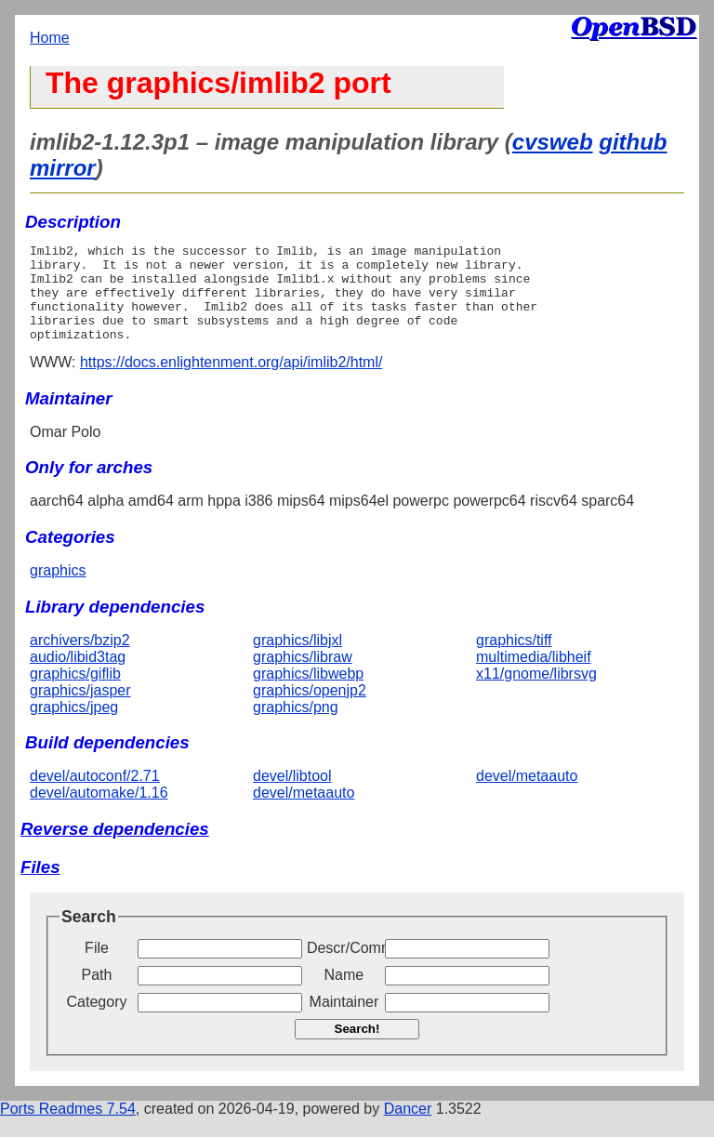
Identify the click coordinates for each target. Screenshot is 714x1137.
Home (50, 38)
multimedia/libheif (533, 676)
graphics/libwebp (308, 693)
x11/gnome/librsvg (536, 693)
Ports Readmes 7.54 (68, 1128)
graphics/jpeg (74, 726)
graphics (58, 590)
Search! (357, 1048)
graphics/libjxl (297, 660)
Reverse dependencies (114, 848)
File (97, 967)
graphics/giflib (75, 693)
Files (40, 886)
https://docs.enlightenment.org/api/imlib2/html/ (231, 382)
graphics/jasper (80, 710)
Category (97, 1021)
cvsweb (552, 141)
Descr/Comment (344, 967)
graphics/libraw (302, 676)
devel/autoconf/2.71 (95, 795)
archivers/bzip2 (80, 660)
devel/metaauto (303, 812)
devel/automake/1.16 (99, 812)
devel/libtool (292, 795)
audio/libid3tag (78, 676)
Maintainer (344, 1021)
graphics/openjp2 (309, 710)
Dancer (408, 1128)
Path (97, 994)
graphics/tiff (514, 660)
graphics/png (295, 726)
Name (344, 994)
